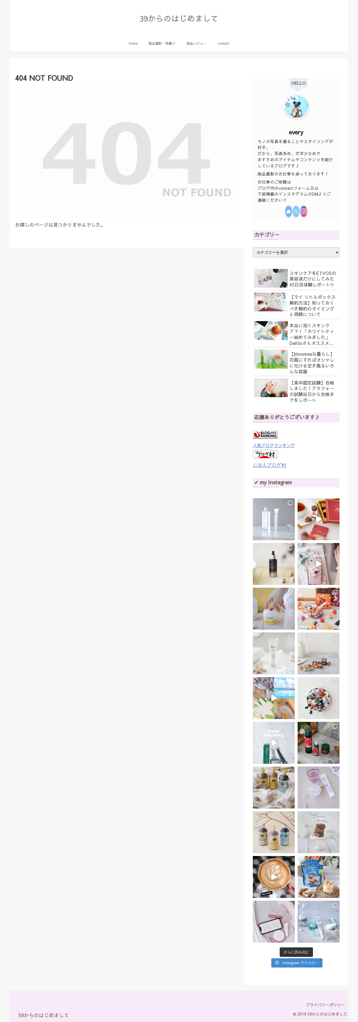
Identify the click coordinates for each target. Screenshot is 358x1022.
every (296, 132)
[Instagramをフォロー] (303, 211)
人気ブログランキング (274, 445)
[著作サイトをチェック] (288, 211)
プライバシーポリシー (325, 1004)
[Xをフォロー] (296, 211)
